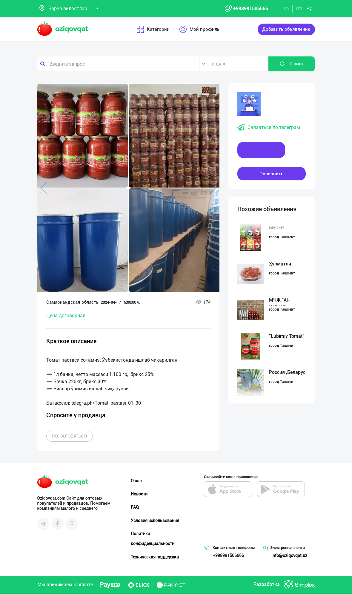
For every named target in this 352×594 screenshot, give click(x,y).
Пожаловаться (69, 436)
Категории (153, 29)
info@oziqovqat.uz (289, 555)
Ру (309, 8)
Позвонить (271, 173)
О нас (136, 481)
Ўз (286, 8)
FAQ (135, 507)
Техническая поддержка (155, 557)
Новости (139, 494)
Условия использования (155, 520)
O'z (299, 8)
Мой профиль (199, 29)
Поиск (291, 64)
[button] (209, 91)
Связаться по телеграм (268, 127)
